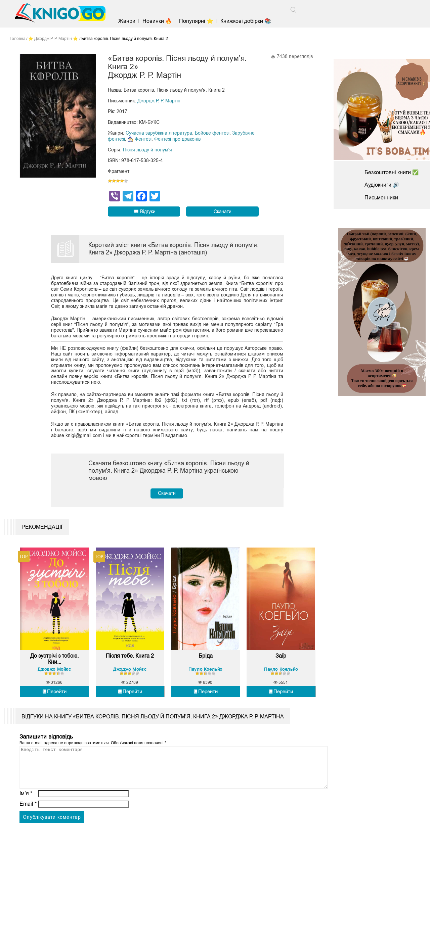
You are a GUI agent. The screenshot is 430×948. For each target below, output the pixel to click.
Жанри (128, 21)
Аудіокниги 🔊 (381, 185)
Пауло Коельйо (205, 673)
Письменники (381, 197)
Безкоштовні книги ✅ (391, 172)
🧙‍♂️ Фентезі (140, 139)
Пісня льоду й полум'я (147, 150)
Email (28, 816)
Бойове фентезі (212, 133)
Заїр (280, 660)
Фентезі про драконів (177, 139)
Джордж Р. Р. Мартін (158, 101)
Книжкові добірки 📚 (247, 21)
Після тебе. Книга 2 (130, 660)
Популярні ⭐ (198, 21)
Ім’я (25, 806)
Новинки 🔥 (158, 21)
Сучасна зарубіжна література (159, 133)
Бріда (206, 660)
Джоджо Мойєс (54, 673)
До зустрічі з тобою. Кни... (54, 663)
